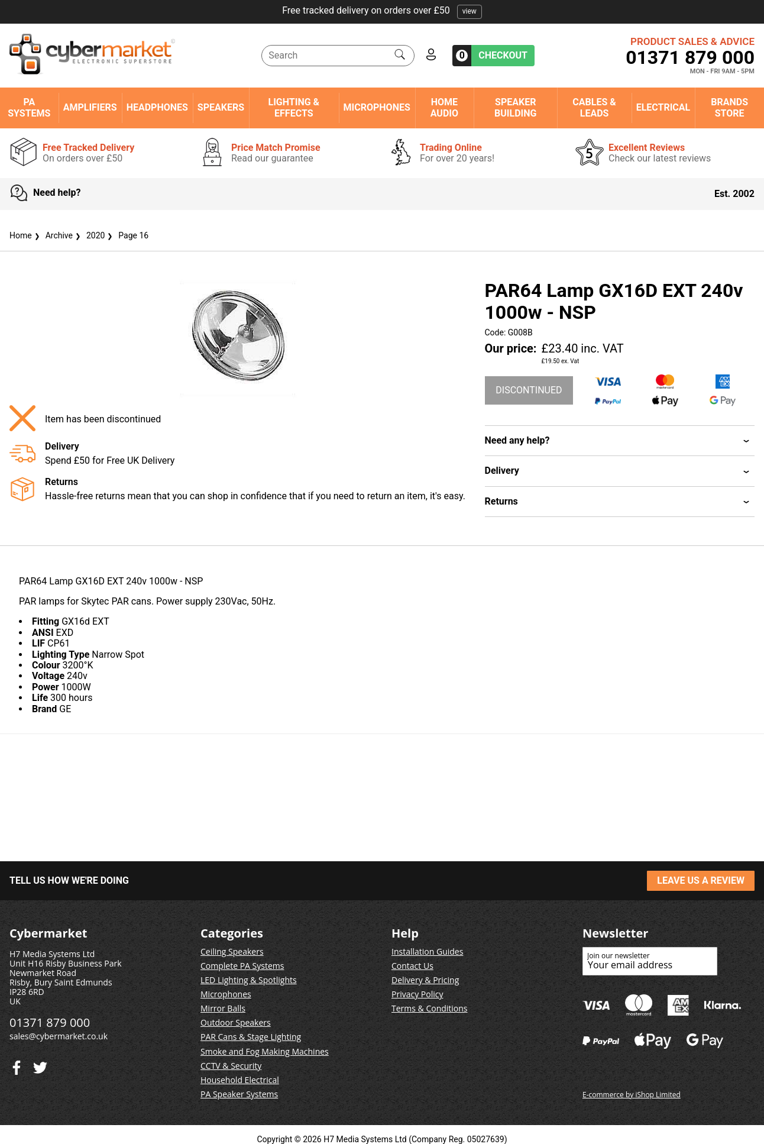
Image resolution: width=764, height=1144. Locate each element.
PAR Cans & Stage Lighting (250, 1036)
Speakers (221, 107)
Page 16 (126, 235)
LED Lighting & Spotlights (248, 979)
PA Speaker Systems (239, 1094)
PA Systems (29, 107)
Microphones (377, 107)
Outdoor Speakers (235, 1022)
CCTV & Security (230, 1065)
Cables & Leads (594, 107)
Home (20, 235)
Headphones (157, 107)
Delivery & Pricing (425, 979)
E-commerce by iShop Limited (631, 1095)
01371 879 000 (690, 57)
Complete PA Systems (242, 965)
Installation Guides (427, 951)
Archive (52, 235)
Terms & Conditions (429, 1008)
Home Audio (444, 107)
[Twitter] (16, 1065)
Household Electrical (239, 1079)
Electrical (663, 107)
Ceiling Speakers (232, 951)
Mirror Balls (222, 1008)
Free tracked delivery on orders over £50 (382, 10)
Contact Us (412, 965)
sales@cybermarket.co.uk (58, 1036)
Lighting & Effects (294, 107)
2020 (89, 235)
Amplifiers (90, 107)
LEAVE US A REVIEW (700, 880)
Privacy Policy (417, 994)
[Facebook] (40, 1065)
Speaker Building (515, 107)
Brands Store (729, 107)
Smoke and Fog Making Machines (264, 1051)
